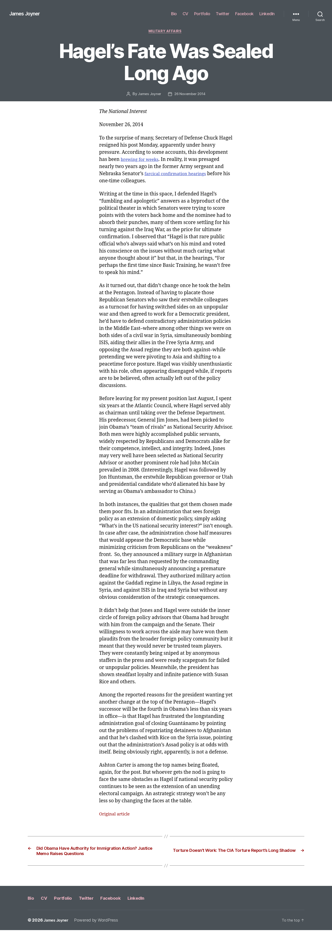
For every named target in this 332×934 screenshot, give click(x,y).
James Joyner (27, 14)
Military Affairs (166, 32)
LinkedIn (267, 13)
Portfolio (202, 13)
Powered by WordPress (100, 924)
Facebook (244, 13)
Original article (116, 815)
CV (185, 13)
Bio (174, 13)
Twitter (222, 13)
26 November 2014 (190, 95)
